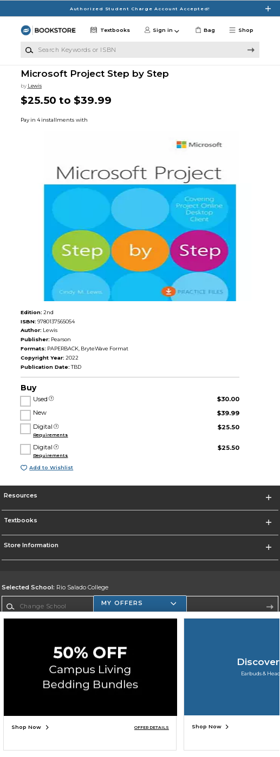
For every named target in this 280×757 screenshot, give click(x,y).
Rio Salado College (55, 587)
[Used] (51, 399)
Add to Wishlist (51, 467)
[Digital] (56, 427)
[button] (243, 30)
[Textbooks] (109, 30)
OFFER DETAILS (151, 727)
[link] (204, 30)
